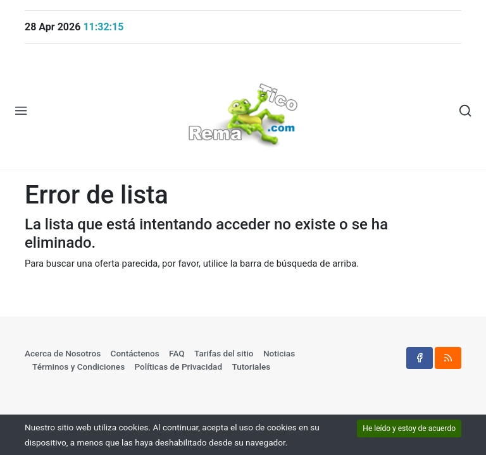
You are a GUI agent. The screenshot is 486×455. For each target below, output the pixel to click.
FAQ (177, 353)
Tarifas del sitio (223, 353)
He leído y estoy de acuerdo (409, 428)
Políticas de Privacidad (179, 366)
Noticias (279, 353)
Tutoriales (251, 366)
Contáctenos (135, 353)
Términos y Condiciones (78, 366)
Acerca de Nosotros (63, 353)
